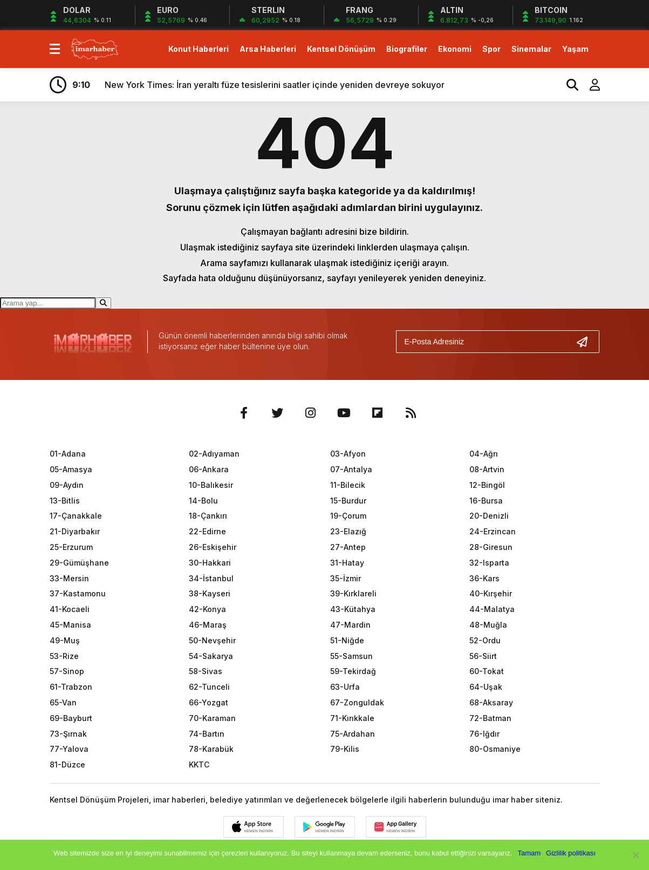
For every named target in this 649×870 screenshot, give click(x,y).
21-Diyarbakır (75, 531)
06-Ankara (209, 469)
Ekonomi (455, 48)
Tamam (529, 853)
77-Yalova (69, 748)
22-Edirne (207, 531)
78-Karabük (211, 748)
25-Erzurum (71, 547)
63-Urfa (345, 686)
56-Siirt (483, 656)
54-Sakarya (211, 656)
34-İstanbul (211, 578)
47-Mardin (350, 624)
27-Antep (348, 547)
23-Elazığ (348, 531)
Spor (491, 48)
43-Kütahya (352, 609)
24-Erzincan (492, 531)
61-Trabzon (71, 686)
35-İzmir (345, 578)
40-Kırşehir (490, 593)
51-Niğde (347, 640)
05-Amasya (71, 469)
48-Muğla (488, 624)
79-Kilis (344, 748)
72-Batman (490, 718)
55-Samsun (351, 656)
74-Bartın (206, 733)
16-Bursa (486, 500)
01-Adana (68, 453)
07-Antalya (351, 469)
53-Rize (64, 656)
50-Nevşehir (212, 640)
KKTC (199, 764)
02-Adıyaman (214, 453)
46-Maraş (208, 624)
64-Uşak (485, 686)
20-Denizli (489, 515)
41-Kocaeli (70, 609)
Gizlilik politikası (571, 853)
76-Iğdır (484, 733)
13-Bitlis (65, 500)
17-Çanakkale (76, 515)
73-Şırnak (68, 733)
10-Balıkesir (211, 485)
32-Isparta (489, 562)
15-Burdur (348, 500)
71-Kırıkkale (352, 718)
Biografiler (406, 48)
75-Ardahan (352, 733)
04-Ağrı (483, 453)
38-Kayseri (209, 593)
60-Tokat (486, 671)
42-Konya (207, 609)
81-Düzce (67, 764)
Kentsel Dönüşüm (341, 48)
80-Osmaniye (495, 748)
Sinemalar (531, 48)
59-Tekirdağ (353, 671)
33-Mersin (69, 578)
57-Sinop (67, 671)
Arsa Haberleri (268, 48)
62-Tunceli (209, 686)
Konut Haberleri (198, 48)
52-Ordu (485, 640)
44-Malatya (492, 609)
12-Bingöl (487, 485)
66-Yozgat (208, 702)
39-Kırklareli (353, 593)
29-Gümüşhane (79, 562)
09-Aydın (67, 485)
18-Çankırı (208, 515)
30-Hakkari (210, 562)
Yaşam (575, 48)
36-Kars (484, 578)
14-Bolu (203, 500)
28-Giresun (491, 547)
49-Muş (65, 640)
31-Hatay (347, 562)
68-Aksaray (491, 702)
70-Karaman (212, 718)
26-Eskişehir (212, 547)
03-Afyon (348, 453)
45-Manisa (70, 624)
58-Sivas (205, 671)
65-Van (63, 702)
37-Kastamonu (78, 593)
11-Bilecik (347, 485)
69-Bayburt (71, 718)
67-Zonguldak (357, 702)
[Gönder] (586, 341)
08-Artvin (486, 469)
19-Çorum (348, 515)
